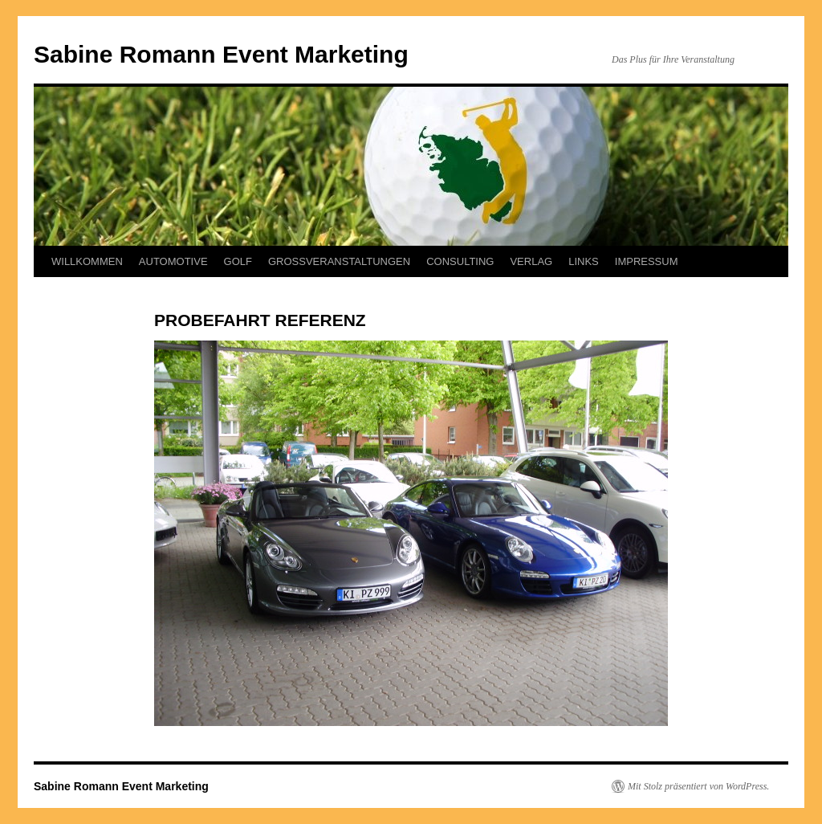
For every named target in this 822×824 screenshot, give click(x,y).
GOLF (238, 261)
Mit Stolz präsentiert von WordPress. (698, 786)
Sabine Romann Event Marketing (221, 54)
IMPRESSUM (646, 261)
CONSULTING (460, 261)
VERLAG (531, 261)
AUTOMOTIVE (173, 261)
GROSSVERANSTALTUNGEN (339, 261)
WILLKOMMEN (87, 261)
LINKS (583, 261)
